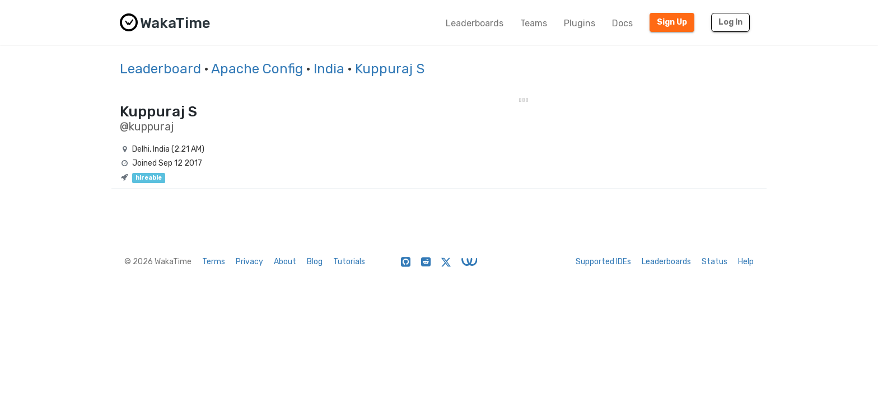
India (329, 69)
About (285, 261)
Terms (213, 261)
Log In (730, 22)
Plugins (579, 23)
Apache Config (257, 69)
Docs (622, 23)
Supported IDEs (603, 261)
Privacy (249, 261)
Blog (315, 261)
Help (746, 261)
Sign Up (672, 22)
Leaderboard (160, 69)
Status (714, 261)
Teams (533, 23)
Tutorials (349, 261)
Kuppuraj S (389, 69)
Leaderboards (474, 23)
